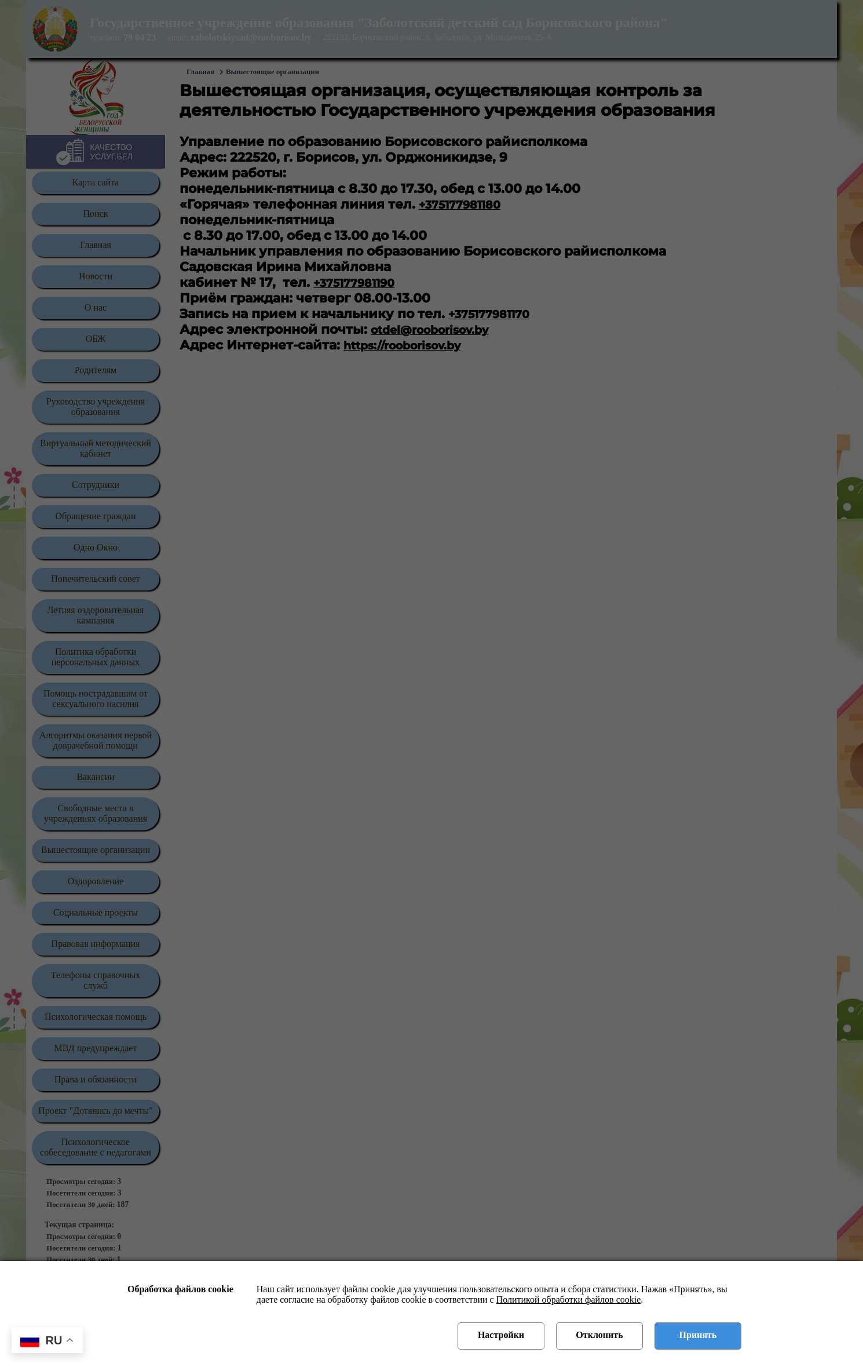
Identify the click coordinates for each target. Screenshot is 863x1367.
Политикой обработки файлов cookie (568, 1299)
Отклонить (599, 1335)
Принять (698, 1335)
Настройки (501, 1335)
